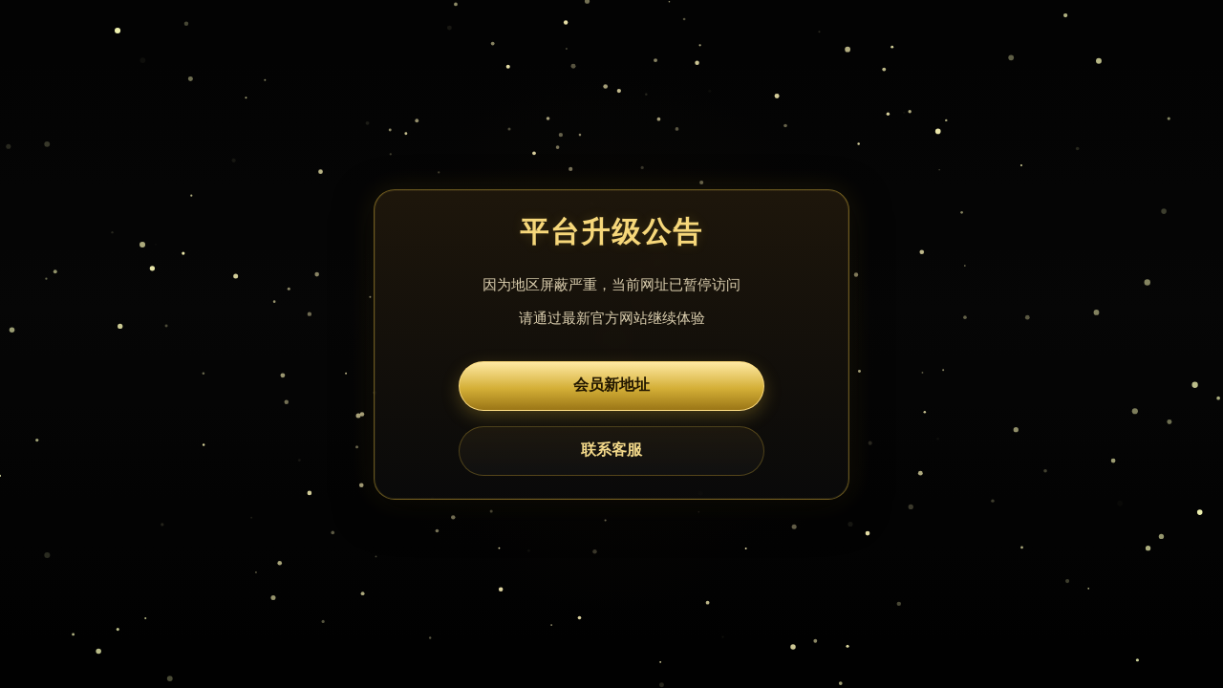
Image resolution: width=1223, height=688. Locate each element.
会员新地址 (611, 384)
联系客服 (611, 449)
